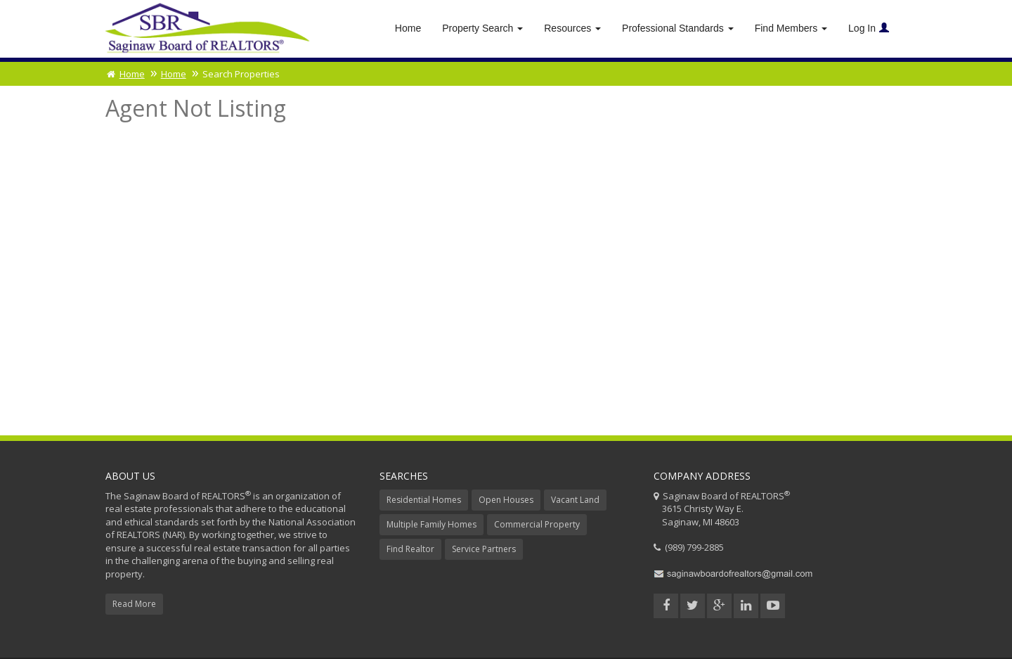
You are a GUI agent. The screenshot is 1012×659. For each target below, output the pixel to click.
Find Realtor (410, 549)
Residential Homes (424, 500)
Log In (868, 28)
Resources (572, 28)
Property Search (482, 28)
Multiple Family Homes (431, 524)
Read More (134, 604)
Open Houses (506, 500)
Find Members (791, 28)
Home (408, 28)
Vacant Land (575, 500)
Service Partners (484, 549)
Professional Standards (678, 28)
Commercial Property (537, 524)
